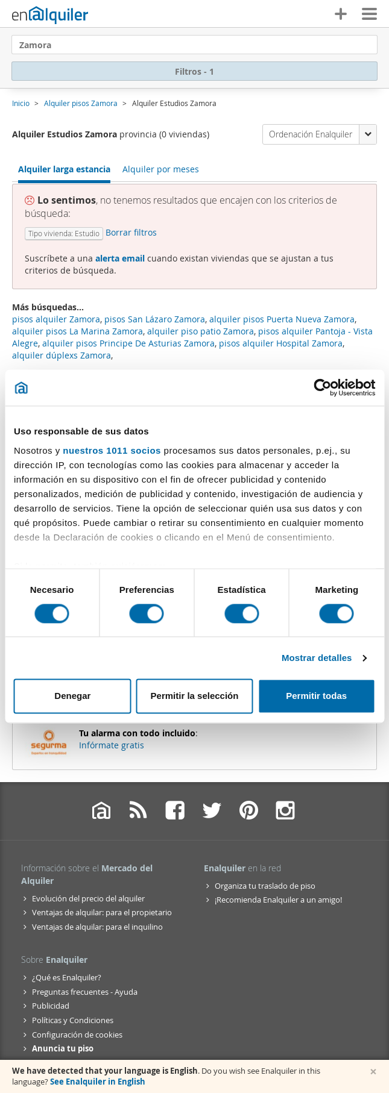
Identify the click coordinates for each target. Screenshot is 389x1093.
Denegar (72, 696)
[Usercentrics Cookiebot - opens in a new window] (322, 387)
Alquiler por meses (160, 169)
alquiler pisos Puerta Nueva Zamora (282, 319)
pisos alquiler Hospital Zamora (281, 343)
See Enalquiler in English (97, 1081)
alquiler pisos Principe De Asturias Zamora (128, 343)
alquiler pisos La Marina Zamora (77, 331)
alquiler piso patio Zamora (200, 331)
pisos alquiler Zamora (56, 319)
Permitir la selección (195, 696)
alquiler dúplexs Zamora (61, 355)
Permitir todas (316, 696)
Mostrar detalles (317, 658)
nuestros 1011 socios (112, 450)
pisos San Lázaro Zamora (154, 319)
